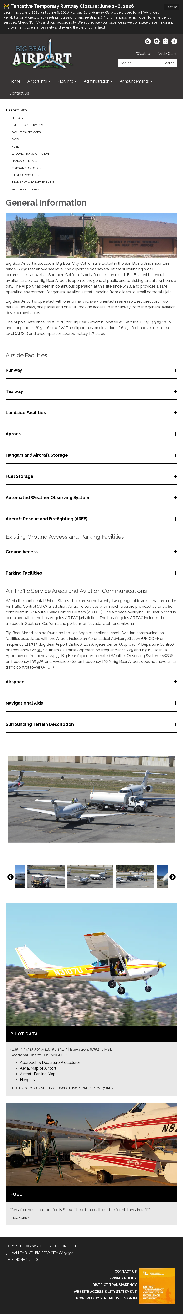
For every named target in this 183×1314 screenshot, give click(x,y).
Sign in (130, 1298)
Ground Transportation (30, 153)
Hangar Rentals (24, 161)
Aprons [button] (14, 433)
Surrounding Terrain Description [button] (40, 724)
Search (169, 63)
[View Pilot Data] (91, 980)
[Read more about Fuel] (91, 1164)
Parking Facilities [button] (24, 572)
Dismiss (172, 7)
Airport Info (16, 110)
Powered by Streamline (99, 1298)
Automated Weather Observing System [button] (48, 497)
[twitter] (165, 43)
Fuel (15, 146)
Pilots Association (26, 175)
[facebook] (174, 43)
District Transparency (114, 1285)
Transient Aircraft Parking (33, 182)
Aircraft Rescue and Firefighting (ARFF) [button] (47, 518)
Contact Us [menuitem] (19, 93)
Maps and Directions (27, 168)
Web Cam (167, 53)
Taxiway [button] (15, 391)
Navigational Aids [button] (25, 703)
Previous (10, 877)
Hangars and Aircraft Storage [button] (37, 455)
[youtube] (157, 43)
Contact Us (126, 1271)
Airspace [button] (15, 681)
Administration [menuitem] (96, 81)
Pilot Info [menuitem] (65, 81)
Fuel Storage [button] (20, 476)
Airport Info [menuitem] (37, 81)
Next (172, 877)
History (17, 118)
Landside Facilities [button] (26, 412)
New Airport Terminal (29, 189)
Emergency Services (27, 125)
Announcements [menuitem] (134, 81)
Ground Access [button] (22, 551)
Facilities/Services (26, 132)
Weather (143, 53)
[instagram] (148, 43)
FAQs (15, 139)
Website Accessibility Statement (105, 1291)
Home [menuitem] (14, 81)
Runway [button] (14, 370)
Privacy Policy (123, 1278)
